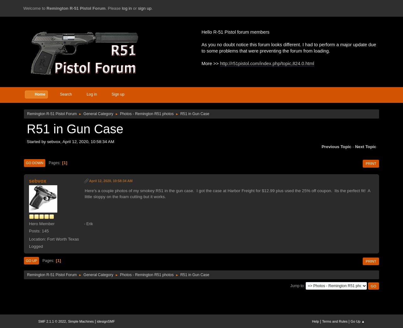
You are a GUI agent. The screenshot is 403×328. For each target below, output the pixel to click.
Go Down (34, 163)
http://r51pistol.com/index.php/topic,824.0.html (267, 63)
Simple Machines (81, 321)
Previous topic (336, 146)
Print (371, 163)
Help (315, 321)
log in (127, 8)
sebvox (37, 181)
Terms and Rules (335, 321)
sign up (144, 8)
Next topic (365, 146)
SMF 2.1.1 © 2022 (52, 321)
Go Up (31, 261)
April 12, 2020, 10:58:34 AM (111, 181)
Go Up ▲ (358, 321)
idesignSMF (106, 321)
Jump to (297, 286)
